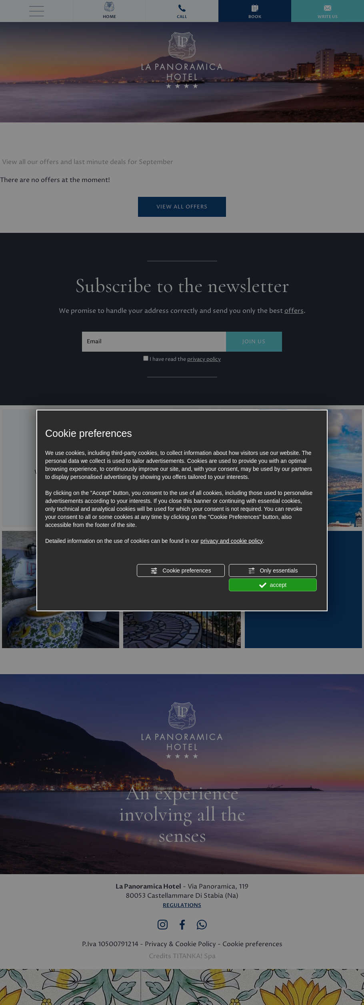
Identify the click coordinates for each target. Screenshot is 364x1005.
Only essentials (273, 571)
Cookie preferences (180, 571)
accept (272, 585)
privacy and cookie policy (231, 541)
